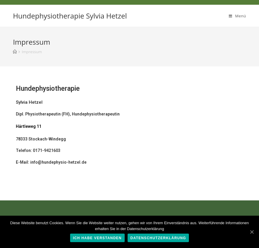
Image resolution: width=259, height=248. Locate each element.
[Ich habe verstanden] (252, 232)
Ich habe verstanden (97, 238)
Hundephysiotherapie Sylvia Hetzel (70, 16)
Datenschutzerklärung (158, 238)
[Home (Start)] (15, 51)
